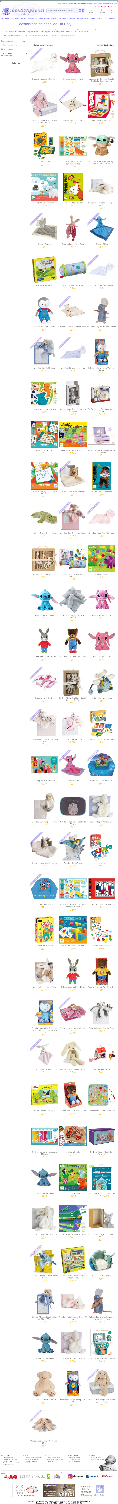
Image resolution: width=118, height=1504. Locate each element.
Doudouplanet (7, 41)
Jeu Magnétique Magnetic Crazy (44, 396)
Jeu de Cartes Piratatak (101, 478)
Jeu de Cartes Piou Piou (73, 189)
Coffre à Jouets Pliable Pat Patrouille (101, 1140)
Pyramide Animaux (44, 272)
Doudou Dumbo (44, 231)
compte (102, 11)
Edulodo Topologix (44, 437)
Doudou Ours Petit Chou (44, 354)
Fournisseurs (50, 1461)
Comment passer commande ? (34, 1457)
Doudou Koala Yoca (73, 850)
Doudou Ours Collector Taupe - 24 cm (44, 727)
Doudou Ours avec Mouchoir (73, 478)
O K (81, 10)
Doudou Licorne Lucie (73, 726)
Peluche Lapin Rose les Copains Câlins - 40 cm (44, 108)
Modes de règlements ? (32, 1461)
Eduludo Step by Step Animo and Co (44, 479)
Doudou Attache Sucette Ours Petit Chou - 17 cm (44, 1305)
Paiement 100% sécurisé (10, 1459)
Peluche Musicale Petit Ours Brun (101, 973)
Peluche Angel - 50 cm (73, 66)
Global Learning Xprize (97, 1459)
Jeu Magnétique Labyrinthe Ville (101, 1097)
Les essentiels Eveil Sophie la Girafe (73, 562)
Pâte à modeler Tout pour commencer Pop (73, 149)
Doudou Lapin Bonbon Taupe (44, 1221)
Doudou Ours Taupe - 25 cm (44, 808)
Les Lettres (101, 850)
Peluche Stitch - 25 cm (44, 602)
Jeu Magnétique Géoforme (101, 107)
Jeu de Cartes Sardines (101, 891)
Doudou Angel (73, 767)
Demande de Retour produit (55, 1459)
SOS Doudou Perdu (74, 1459)
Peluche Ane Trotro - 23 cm (73, 973)
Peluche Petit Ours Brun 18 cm (73, 643)
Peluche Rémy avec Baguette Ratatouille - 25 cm (101, 1305)
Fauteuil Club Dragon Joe (101, 1262)
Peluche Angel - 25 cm (101, 602)
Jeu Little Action (73, 1180)
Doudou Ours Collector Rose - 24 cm (73, 520)
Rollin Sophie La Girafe (73, 272)
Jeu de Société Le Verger (44, 1097)
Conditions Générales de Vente (12, 1463)
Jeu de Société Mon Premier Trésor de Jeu (73, 1263)
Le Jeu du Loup (44, 148)
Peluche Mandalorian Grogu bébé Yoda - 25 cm (101, 149)
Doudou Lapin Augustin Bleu (101, 272)
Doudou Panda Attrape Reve (101, 1015)
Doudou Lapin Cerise (44, 685)
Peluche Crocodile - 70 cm (44, 519)
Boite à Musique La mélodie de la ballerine (101, 438)
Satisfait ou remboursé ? (32, 1459)
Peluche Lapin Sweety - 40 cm (73, 1056)
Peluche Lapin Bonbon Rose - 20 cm (73, 1305)
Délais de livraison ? (31, 1463)
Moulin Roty (20, 41)
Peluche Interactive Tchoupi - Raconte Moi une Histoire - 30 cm (44, 1017)
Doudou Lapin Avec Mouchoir (44, 850)
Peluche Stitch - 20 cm (44, 1180)
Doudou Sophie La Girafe (73, 107)
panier (112, 11)
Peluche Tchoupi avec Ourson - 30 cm (101, 355)
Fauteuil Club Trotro (44, 891)
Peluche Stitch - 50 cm (44, 1345)
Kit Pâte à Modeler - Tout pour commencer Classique (73, 892)
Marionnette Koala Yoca (101, 685)
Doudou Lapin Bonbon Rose (73, 1345)
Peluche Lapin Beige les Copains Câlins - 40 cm (101, 1387)
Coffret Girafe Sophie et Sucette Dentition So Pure (73, 686)
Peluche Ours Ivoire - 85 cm (44, 1386)
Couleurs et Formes (101, 932)
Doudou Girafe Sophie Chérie (73, 313)
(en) (12, 1464)
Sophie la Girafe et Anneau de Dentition (73, 397)
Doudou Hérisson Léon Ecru (44, 66)
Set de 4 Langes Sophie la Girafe (73, 603)
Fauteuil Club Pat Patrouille (101, 767)
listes (91, 11)
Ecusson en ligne (96, 1457)
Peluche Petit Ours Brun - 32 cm (73, 1097)
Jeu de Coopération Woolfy (73, 437)
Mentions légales (8, 1461)
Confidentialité (7, 1464)
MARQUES (112, 19)
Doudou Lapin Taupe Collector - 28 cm (44, 1428)
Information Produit (74, 1457)
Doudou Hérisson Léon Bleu (73, 354)
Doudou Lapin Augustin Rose (101, 519)
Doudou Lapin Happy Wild (44, 973)
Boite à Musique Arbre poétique (101, 1345)
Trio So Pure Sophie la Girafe (44, 561)
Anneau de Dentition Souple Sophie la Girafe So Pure (101, 67)
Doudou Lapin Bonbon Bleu (101, 808)
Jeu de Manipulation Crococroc (73, 1221)
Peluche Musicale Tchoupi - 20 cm (73, 1387)
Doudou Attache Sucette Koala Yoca (44, 1263)
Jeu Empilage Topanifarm (44, 767)
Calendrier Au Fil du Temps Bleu (101, 1180)
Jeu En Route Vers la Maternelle (101, 726)
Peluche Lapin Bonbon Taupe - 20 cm (101, 190)
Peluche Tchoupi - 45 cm (44, 313)
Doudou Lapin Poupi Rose (73, 231)
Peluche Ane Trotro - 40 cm (44, 643)
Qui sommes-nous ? (8, 1457)
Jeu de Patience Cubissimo (73, 932)
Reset (27, 53)
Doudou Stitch (101, 231)
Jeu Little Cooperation (44, 189)
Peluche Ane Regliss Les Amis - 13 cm (101, 1222)
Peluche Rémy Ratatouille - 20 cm (101, 313)
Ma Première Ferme (101, 1056)
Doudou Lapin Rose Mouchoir (44, 1056)
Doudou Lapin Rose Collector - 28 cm (73, 1016)
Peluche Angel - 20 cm (101, 643)
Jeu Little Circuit (101, 561)
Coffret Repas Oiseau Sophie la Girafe (101, 397)
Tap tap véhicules (73, 1139)
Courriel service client (53, 1457)
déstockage (8, 56)
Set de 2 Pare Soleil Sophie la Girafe (73, 809)
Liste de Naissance (74, 1461)
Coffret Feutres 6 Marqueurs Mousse (44, 1140)
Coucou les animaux (44, 932)
